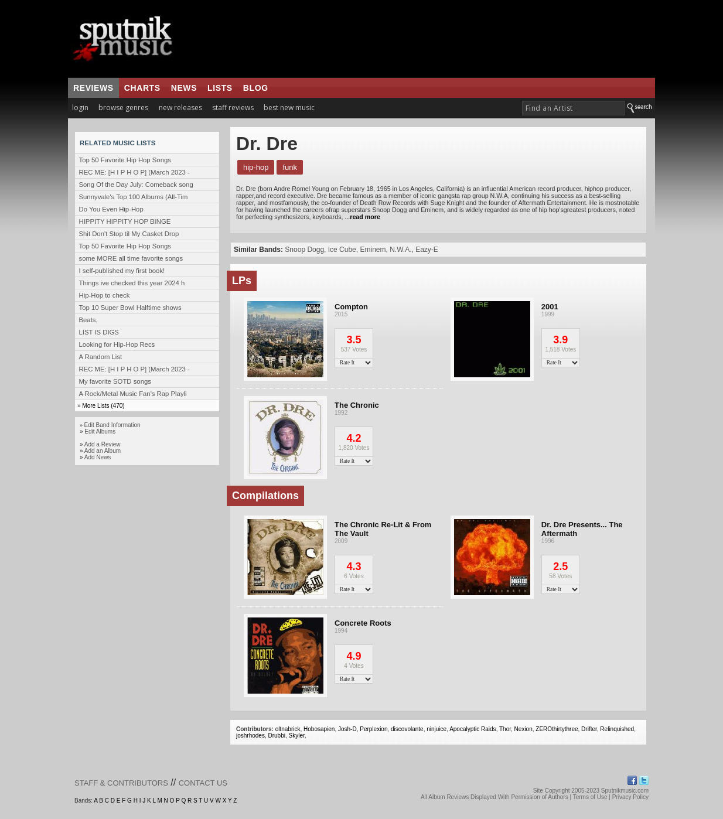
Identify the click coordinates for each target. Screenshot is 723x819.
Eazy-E (426, 249)
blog (255, 88)
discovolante (407, 729)
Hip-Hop (255, 167)
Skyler (297, 735)
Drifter (589, 729)
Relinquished (617, 729)
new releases (180, 107)
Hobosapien (319, 729)
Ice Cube (342, 249)
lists (220, 88)
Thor (505, 729)
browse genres (123, 107)
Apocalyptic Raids (472, 729)
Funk (289, 167)
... (361, 216)
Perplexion (373, 729)
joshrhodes (250, 735)
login (80, 107)
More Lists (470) (103, 405)
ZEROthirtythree (557, 729)
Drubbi (276, 735)
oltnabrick (288, 729)
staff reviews (233, 107)
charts (142, 88)
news (184, 88)
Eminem (373, 249)
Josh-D (347, 729)
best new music (289, 107)
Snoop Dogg (304, 249)
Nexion (523, 729)
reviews (93, 88)
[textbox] (573, 108)
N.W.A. (400, 249)
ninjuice (436, 729)
